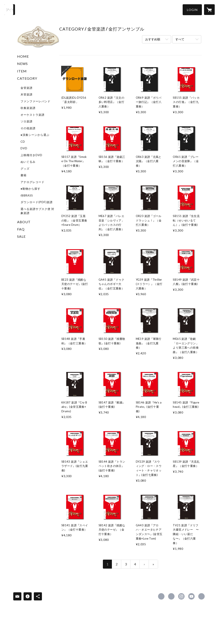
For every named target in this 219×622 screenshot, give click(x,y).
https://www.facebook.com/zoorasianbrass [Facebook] (161, 596)
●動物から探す (30, 188)
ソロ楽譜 (27, 121)
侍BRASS (27, 195)
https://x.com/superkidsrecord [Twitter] (171, 596)
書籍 (24, 175)
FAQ (21, 229)
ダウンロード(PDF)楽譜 (37, 202)
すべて (179, 39)
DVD (24, 148)
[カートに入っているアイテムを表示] (209, 9)
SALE (21, 236)
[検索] (9, 9)
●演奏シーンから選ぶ (35, 134)
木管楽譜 (27, 94)
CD (23, 141)
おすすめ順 (152, 39)
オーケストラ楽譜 (32, 114)
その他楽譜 (28, 128)
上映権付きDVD (31, 155)
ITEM (22, 71)
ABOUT (24, 222)
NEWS (22, 64)
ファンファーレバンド (35, 101)
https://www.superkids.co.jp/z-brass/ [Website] (201, 596)
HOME (23, 56)
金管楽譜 (27, 87)
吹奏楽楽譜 (28, 108)
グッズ (25, 168)
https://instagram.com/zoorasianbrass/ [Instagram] (181, 596)
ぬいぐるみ (28, 161)
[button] (192, 9)
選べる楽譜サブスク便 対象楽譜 (37, 211)
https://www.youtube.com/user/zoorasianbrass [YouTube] (191, 596)
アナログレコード (32, 182)
